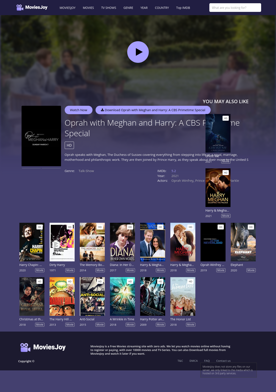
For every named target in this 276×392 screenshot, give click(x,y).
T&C (180, 361)
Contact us (223, 361)
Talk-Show (86, 171)
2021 (175, 176)
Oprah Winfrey (182, 180)
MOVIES (88, 8)
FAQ (207, 361)
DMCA (194, 361)
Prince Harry (204, 180)
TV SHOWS (108, 8)
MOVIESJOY (68, 8)
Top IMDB (183, 8)
